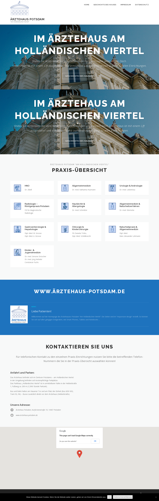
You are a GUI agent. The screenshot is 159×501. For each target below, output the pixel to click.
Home (86, 12)
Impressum (126, 12)
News (33, 324)
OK (95, 441)
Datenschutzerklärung (123, 497)
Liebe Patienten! (41, 329)
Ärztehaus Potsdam (27, 19)
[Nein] (156, 497)
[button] (79, 454)
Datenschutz (142, 12)
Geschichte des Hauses (104, 12)
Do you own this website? (68, 441)
